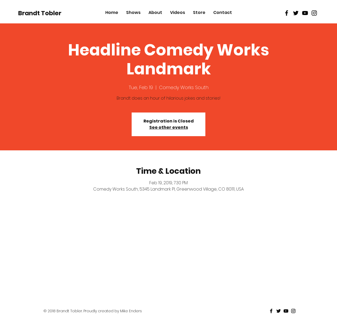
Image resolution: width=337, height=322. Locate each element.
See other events (168, 127)
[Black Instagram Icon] (314, 13)
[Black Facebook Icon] (286, 13)
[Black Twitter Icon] (295, 13)
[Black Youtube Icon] (305, 13)
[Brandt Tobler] (39, 13)
